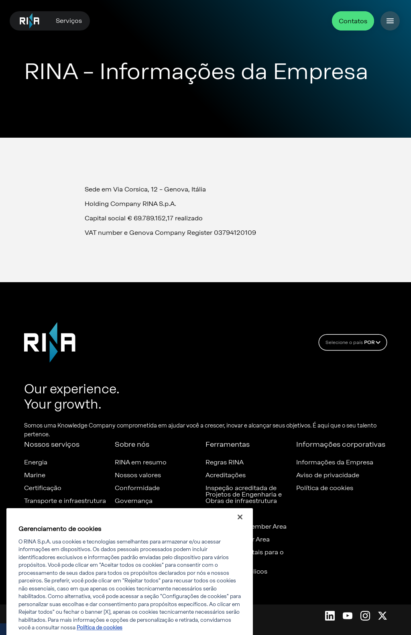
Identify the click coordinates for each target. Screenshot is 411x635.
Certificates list (228, 514)
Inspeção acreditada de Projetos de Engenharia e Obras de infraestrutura (244, 494)
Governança (134, 501)
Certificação (42, 488)
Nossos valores (138, 475)
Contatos (353, 21)
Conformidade (137, 488)
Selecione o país (354, 342)
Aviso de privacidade (327, 475)
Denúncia (129, 514)
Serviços (69, 20)
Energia (35, 462)
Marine (34, 475)
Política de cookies (324, 488)
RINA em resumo (141, 462)
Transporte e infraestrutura (65, 501)
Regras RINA (225, 462)
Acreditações (226, 475)
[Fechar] (240, 525)
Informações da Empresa (334, 462)
